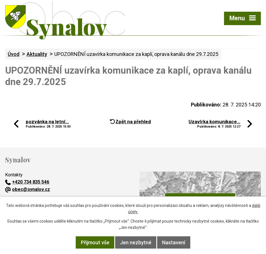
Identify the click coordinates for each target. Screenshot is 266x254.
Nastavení (173, 242)
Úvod (13, 54)
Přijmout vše (95, 242)
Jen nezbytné (135, 242)
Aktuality (37, 54)
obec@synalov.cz (27, 189)
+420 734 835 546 (27, 182)
